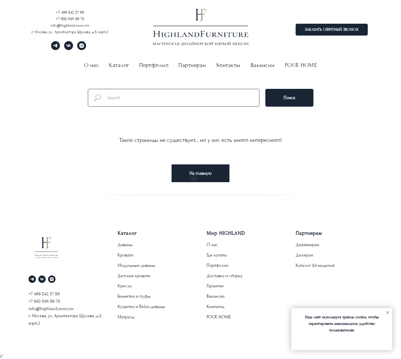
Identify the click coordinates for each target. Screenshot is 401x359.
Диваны (125, 244)
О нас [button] (91, 65)
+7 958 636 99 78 (70, 19)
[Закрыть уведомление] (388, 312)
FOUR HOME (301, 65)
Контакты (228, 65)
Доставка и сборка (224, 275)
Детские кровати (134, 275)
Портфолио (154, 65)
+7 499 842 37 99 (70, 12)
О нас (212, 244)
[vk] (68, 48)
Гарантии (215, 286)
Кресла (124, 286)
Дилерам (304, 255)
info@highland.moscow (69, 25)
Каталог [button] (119, 65)
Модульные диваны (136, 265)
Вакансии (263, 65)
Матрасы (126, 317)
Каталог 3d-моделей (315, 265)
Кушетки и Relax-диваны (141, 306)
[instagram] (81, 48)
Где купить (217, 255)
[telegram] (55, 48)
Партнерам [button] (192, 65)
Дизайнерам (307, 244)
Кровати (125, 255)
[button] (332, 30)
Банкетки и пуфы (134, 296)
